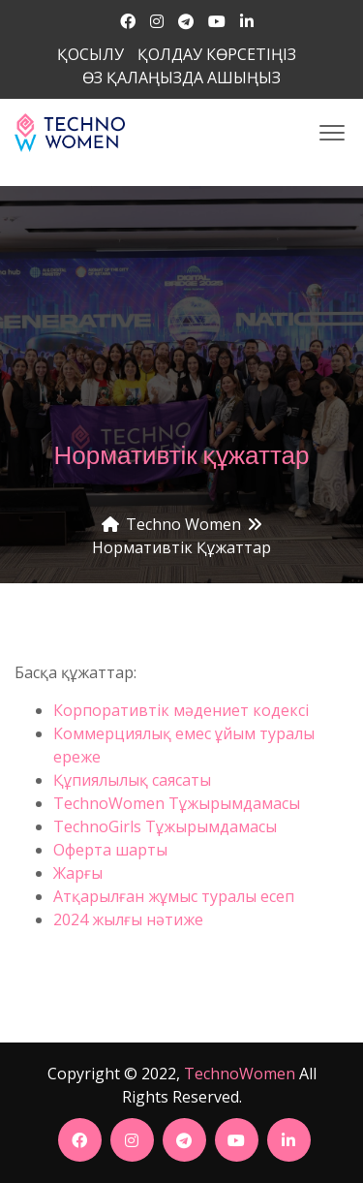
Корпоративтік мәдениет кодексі (183, 710)
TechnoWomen (239, 1073)
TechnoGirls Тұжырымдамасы (165, 826)
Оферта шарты (110, 849)
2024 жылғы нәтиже (130, 919)
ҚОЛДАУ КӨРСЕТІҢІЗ (216, 54)
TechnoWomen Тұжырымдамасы (176, 803)
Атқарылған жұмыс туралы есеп (173, 896)
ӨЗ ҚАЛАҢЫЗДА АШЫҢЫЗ (181, 77)
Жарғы (78, 873)
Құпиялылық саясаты (134, 780)
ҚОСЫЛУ (90, 54)
